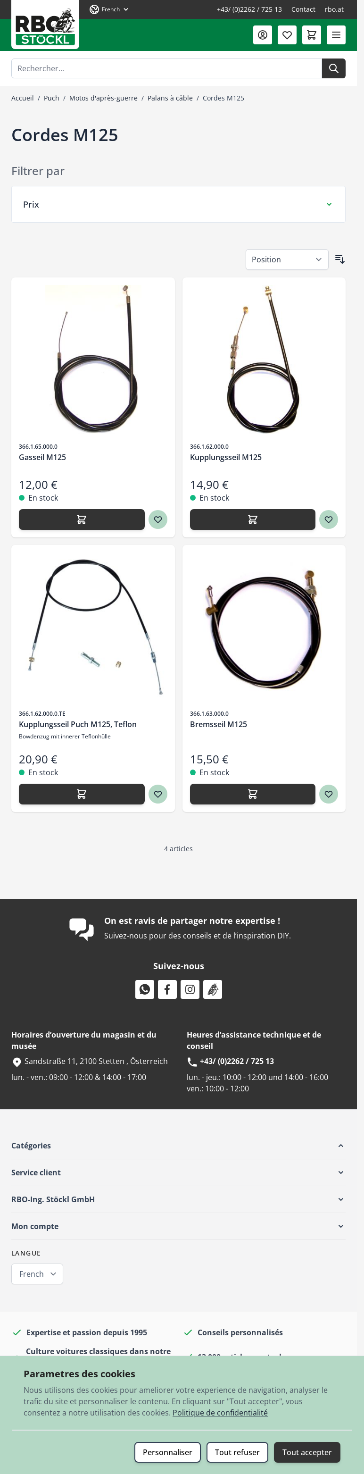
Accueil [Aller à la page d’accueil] (22, 97)
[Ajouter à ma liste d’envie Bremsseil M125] (328, 794)
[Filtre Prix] (178, 204)
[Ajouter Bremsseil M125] (253, 794)
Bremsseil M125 (218, 724)
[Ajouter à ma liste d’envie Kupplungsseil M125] (328, 519)
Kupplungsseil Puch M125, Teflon (78, 724)
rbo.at (334, 9)
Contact (303, 9)
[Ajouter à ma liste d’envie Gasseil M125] (158, 519)
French (31, 1274)
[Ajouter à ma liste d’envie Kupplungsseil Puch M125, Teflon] (158, 794)
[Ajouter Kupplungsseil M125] (253, 519)
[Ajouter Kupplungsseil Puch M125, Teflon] (82, 794)
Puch (51, 97)
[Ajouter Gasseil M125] (82, 519)
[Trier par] (287, 259)
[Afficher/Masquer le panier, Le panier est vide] (311, 34)
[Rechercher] (334, 68)
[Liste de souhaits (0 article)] (287, 34)
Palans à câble (170, 97)
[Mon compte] (262, 34)
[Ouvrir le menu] (336, 34)
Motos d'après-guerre (103, 97)
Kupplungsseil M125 (226, 457)
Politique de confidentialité (220, 1412)
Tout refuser (237, 1452)
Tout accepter (307, 1452)
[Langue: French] (109, 9)
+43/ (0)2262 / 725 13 (249, 9)
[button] (178, 1145)
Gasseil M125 (42, 457)
